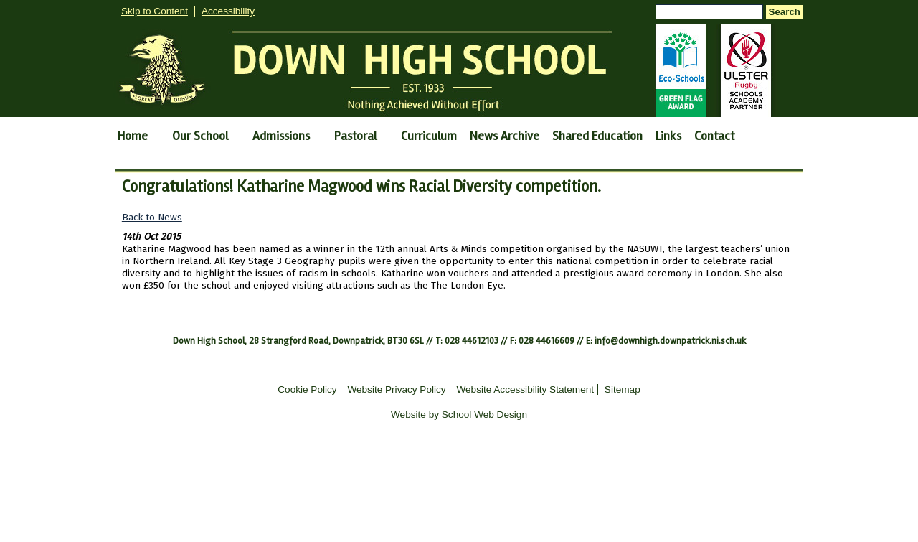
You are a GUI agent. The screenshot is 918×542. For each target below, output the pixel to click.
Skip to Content (154, 11)
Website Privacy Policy (396, 389)
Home (133, 136)
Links (668, 136)
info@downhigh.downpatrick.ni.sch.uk (670, 341)
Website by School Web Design (459, 414)
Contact (714, 136)
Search (784, 11)
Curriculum (429, 136)
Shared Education (597, 136)
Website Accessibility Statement (525, 389)
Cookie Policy (307, 389)
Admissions (281, 136)
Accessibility (228, 11)
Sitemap (622, 389)
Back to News (152, 217)
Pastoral (355, 136)
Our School (200, 136)
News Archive (504, 136)
